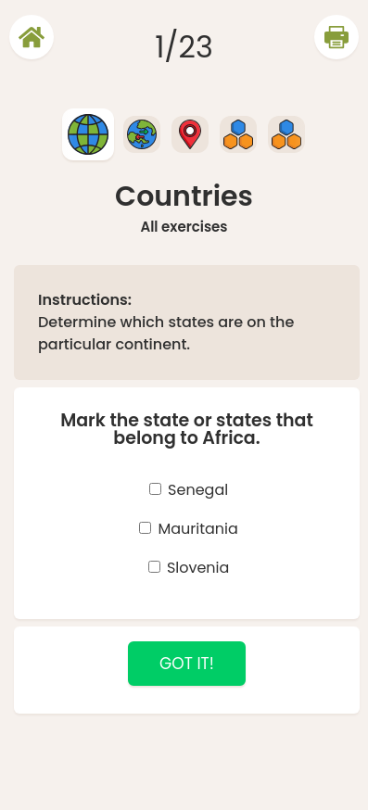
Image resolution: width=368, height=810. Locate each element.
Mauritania (197, 528)
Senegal (198, 489)
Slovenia (198, 567)
